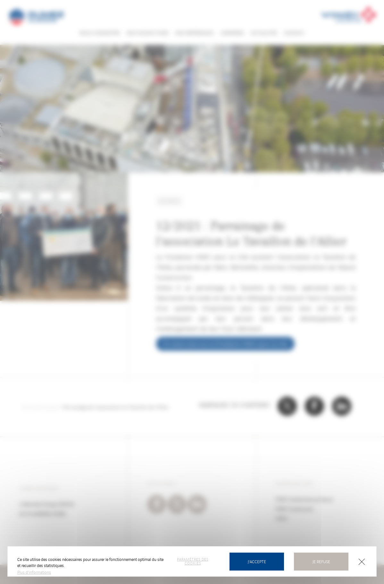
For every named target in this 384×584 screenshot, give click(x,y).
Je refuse (321, 561)
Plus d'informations (34, 572)
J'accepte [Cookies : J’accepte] (257, 561)
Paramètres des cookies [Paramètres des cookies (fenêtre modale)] (192, 560)
